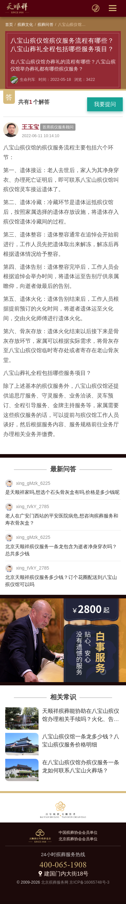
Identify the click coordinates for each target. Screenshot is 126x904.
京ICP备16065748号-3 (89, 882)
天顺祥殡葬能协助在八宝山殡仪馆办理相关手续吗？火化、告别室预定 (80, 719)
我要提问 (105, 104)
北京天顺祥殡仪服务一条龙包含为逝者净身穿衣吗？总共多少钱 (61, 550)
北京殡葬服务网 (54, 882)
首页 (9, 24)
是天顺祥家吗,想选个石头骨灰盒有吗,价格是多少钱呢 (62, 492)
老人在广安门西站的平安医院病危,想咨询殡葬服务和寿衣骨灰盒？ (61, 519)
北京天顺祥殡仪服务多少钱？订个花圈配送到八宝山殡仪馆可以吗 (61, 580)
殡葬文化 (25, 24)
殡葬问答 (45, 24)
